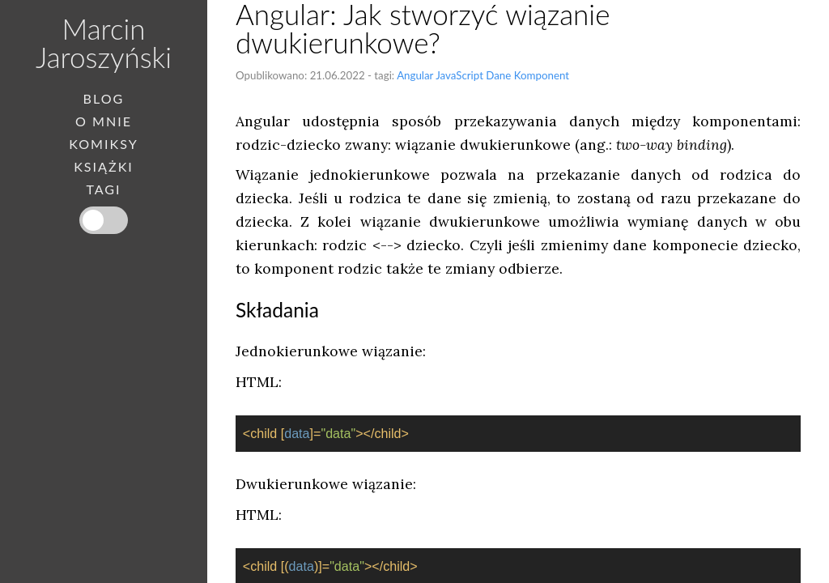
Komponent (541, 75)
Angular (415, 75)
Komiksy (103, 144)
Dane (498, 75)
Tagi (103, 189)
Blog (104, 98)
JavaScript (459, 75)
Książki (104, 166)
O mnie (103, 121)
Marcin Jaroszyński (104, 42)
